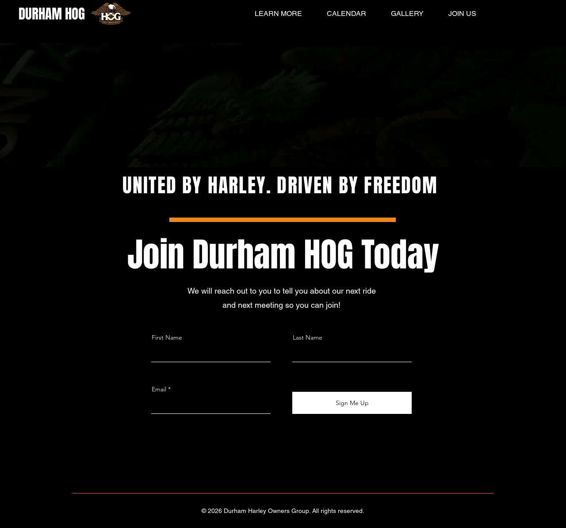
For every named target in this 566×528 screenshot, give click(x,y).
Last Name (307, 337)
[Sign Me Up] (352, 403)
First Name (167, 337)
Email (159, 389)
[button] (272, 14)
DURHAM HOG (52, 14)
